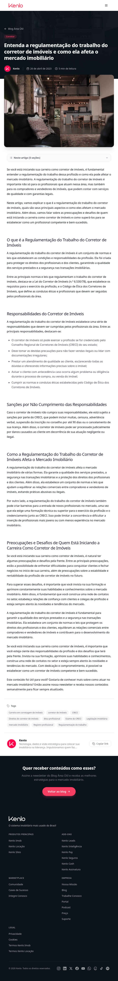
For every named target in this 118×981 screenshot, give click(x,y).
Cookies (13, 939)
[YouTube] (83, 968)
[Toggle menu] (106, 5)
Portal (65, 901)
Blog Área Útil (13, 28)
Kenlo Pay (67, 852)
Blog (64, 890)
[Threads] (95, 968)
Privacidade (15, 933)
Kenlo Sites (15, 852)
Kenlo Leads (68, 840)
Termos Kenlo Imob (19, 945)
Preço (65, 913)
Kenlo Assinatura (71, 869)
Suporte (66, 918)
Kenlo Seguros (70, 857)
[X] (71, 968)
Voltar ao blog (59, 791)
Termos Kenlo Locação (21, 951)
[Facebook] (77, 968)
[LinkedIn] (64, 968)
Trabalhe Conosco (72, 895)
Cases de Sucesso (18, 890)
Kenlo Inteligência (72, 846)
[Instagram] (58, 968)
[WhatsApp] (89, 968)
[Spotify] (107, 968)
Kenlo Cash (68, 863)
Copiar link (100, 743)
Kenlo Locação (17, 846)
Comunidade (16, 884)
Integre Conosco (18, 895)
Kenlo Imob (15, 840)
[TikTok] (101, 968)
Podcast (66, 907)
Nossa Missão (69, 884)
